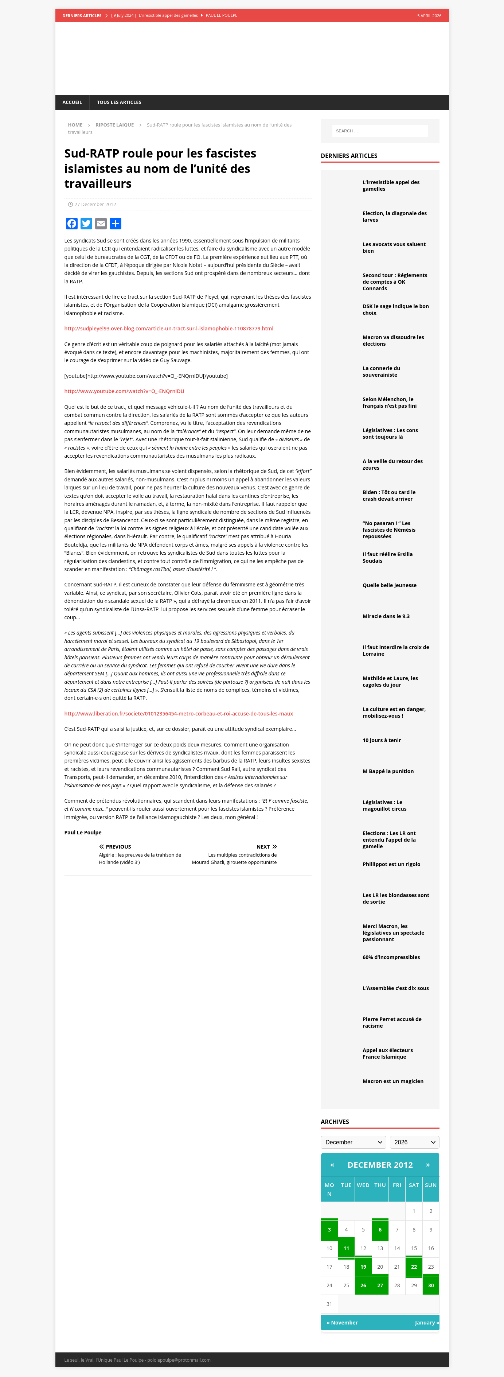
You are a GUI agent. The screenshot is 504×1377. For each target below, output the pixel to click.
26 (363, 1286)
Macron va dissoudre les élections (393, 341)
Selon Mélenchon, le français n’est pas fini (390, 403)
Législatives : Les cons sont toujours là (390, 434)
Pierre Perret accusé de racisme (392, 1023)
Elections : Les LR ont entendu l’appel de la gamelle (389, 840)
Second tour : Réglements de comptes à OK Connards (395, 282)
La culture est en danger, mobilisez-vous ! (394, 713)
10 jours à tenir (382, 740)
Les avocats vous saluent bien (394, 248)
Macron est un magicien (393, 1081)
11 (346, 1248)
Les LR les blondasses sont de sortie (396, 899)
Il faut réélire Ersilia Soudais (388, 558)
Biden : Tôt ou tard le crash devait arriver (389, 496)
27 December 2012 (95, 205)
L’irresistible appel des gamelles (391, 186)
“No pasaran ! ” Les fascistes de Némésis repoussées (389, 530)
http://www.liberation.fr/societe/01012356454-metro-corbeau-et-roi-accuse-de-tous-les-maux (179, 714)
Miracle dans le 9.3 (386, 616)
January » (427, 1323)
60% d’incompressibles (391, 957)
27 (380, 1286)
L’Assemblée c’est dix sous (396, 988)
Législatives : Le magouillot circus (384, 806)
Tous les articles (123, 102)
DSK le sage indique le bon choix (396, 310)
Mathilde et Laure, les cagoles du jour (390, 682)
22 (414, 1267)
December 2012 (380, 1165)
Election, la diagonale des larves (395, 217)
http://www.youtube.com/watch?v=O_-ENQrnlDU (124, 391)
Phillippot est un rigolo (391, 864)
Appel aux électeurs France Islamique (388, 1054)
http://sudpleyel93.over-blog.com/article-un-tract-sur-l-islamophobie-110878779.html (169, 329)
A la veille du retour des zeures (393, 465)
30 (431, 1286)
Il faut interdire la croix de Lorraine (396, 651)
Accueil (73, 102)
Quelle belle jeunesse (390, 585)
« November (342, 1323)
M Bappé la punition (388, 771)
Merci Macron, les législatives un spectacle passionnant (393, 933)
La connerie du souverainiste (381, 372)
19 (363, 1267)
